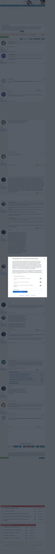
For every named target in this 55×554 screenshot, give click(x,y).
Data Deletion (22, 295)
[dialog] (27, 277)
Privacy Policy (33, 295)
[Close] (45, 259)
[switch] (40, 278)
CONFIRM (20, 291)
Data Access (27, 295)
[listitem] (27, 276)
